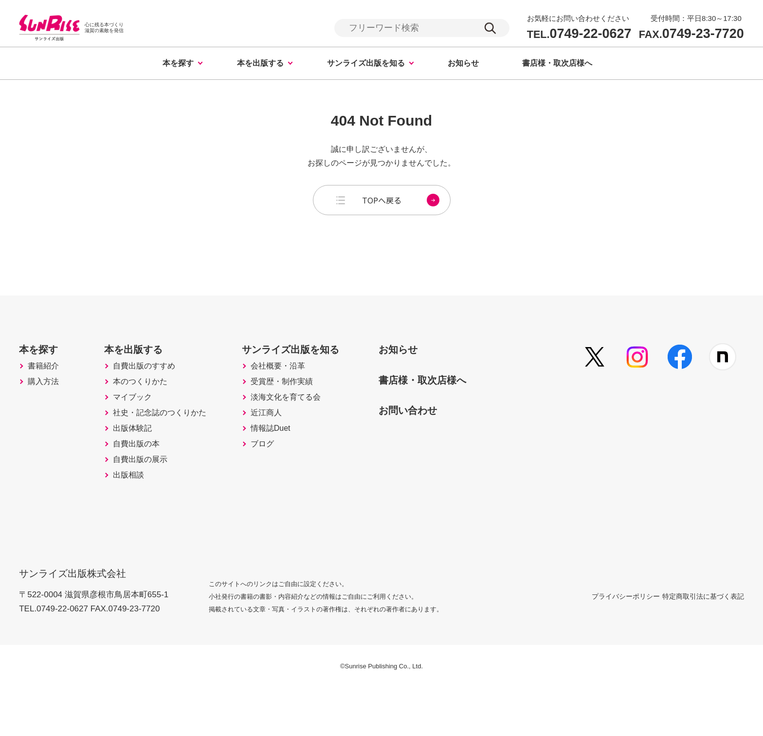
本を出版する (260, 64)
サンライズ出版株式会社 (79, 614)
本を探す (178, 64)
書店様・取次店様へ (557, 64)
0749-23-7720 (691, 34)
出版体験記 (141, 465)
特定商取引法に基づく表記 (703, 643)
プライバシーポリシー (602, 643)
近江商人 (286, 445)
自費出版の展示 (149, 506)
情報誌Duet (291, 465)
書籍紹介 (46, 384)
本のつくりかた (149, 404)
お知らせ (463, 64)
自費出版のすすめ (154, 384)
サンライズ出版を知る (366, 64)
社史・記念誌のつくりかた (171, 445)
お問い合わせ (443, 426)
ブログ (282, 486)
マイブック (141, 425)
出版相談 (136, 527)
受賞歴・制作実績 (304, 404)
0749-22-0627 (579, 34)
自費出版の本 (145, 486)
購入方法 (46, 404)
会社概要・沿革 (299, 384)
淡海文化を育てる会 (308, 425)
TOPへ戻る (400, 201)
